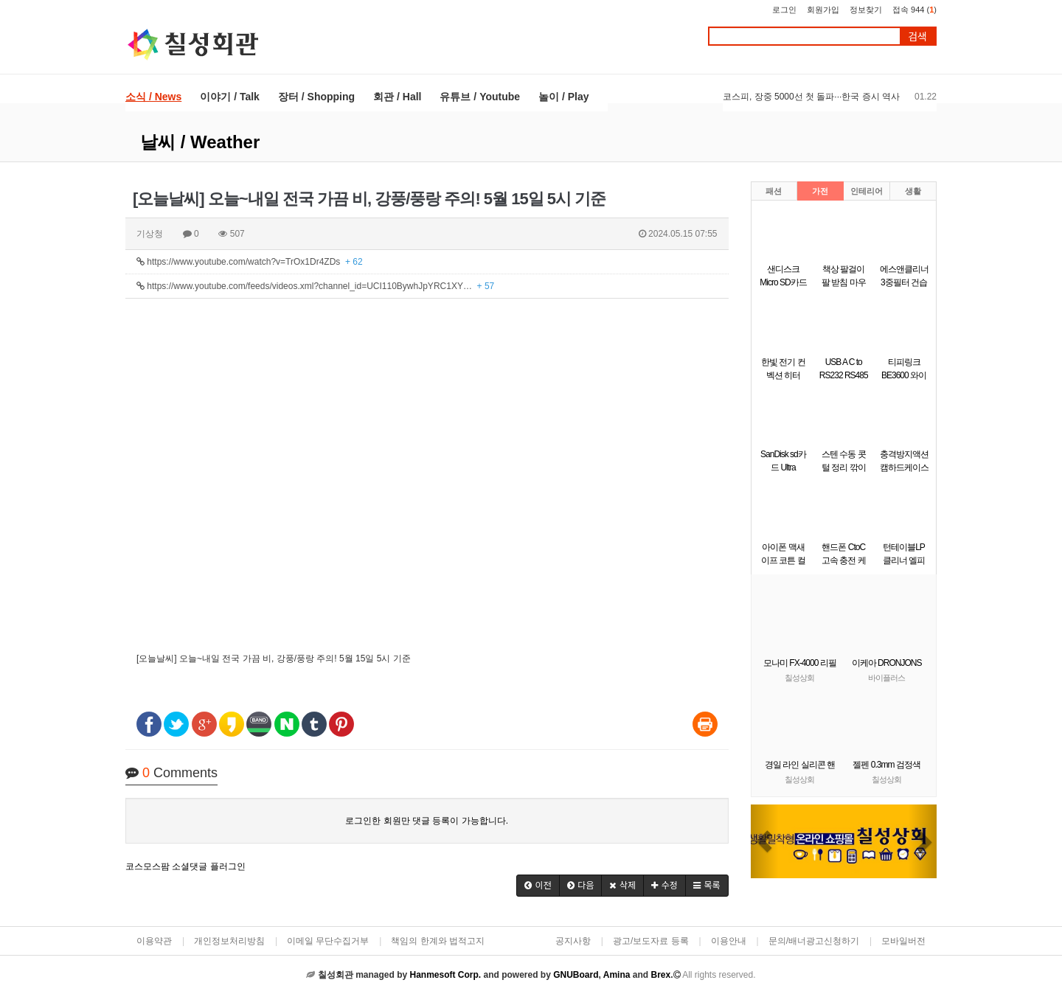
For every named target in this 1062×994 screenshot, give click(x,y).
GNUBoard (575, 975)
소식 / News (153, 96)
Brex (660, 975)
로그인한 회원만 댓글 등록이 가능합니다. (426, 821)
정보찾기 (866, 9)
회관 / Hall (397, 96)
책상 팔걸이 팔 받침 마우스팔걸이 (844, 282)
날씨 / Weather (200, 142)
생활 (913, 191)
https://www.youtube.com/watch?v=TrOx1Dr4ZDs (249, 262)
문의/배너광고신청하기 (813, 941)
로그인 (784, 9)
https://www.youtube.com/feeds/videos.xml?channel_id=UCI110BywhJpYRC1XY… (315, 286)
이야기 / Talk (230, 96)
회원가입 (823, 9)
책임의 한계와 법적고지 (438, 941)
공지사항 (573, 941)
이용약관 (154, 941)
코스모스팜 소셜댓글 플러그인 (185, 866)
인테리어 (866, 191)
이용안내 (728, 941)
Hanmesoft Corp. (445, 975)
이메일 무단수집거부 (328, 941)
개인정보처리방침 (229, 941)
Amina (617, 975)
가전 (820, 191)
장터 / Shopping (316, 96)
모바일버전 (903, 941)
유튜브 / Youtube (480, 96)
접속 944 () (914, 9)
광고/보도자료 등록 (651, 941)
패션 (774, 191)
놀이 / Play (563, 96)
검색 (917, 36)
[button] (538, 886)
